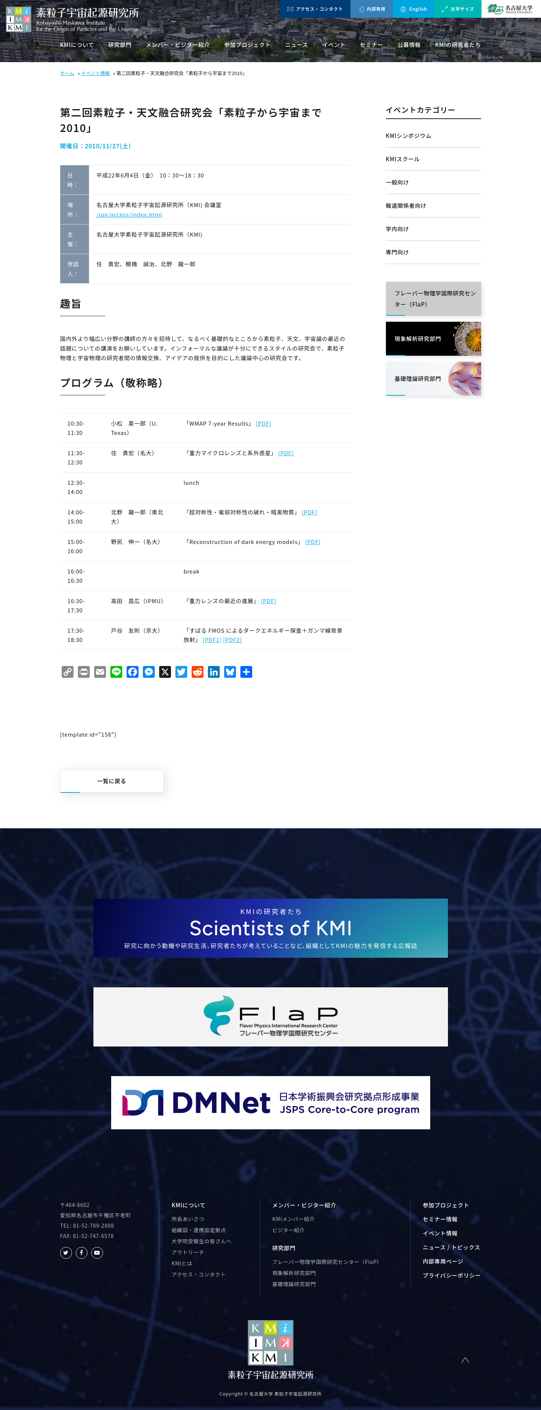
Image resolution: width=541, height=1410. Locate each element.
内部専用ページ (443, 1261)
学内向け (397, 229)
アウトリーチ (188, 1252)
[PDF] (263, 423)
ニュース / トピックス (451, 1247)
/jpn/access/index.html (129, 214)
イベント (334, 44)
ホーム (67, 73)
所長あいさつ (188, 1219)
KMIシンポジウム (409, 135)
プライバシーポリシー (452, 1275)
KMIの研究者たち (458, 44)
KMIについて (77, 44)
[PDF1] (211, 639)
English (413, 9)
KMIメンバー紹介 (293, 1219)
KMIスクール (403, 159)
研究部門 (119, 44)
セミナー (371, 44)
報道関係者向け (406, 205)
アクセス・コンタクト (315, 9)
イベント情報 (95, 73)
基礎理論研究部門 (294, 1284)
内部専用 (372, 9)
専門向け (397, 252)
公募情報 (409, 44)
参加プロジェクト (247, 44)
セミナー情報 (440, 1219)
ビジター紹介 (288, 1230)
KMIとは (182, 1263)
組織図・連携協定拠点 (199, 1230)
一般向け (397, 182)
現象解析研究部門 (294, 1273)
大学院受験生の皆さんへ (202, 1241)
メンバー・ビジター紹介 (178, 44)
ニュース (296, 44)
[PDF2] (232, 639)
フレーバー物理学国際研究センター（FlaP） (327, 1261)
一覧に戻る (111, 781)
